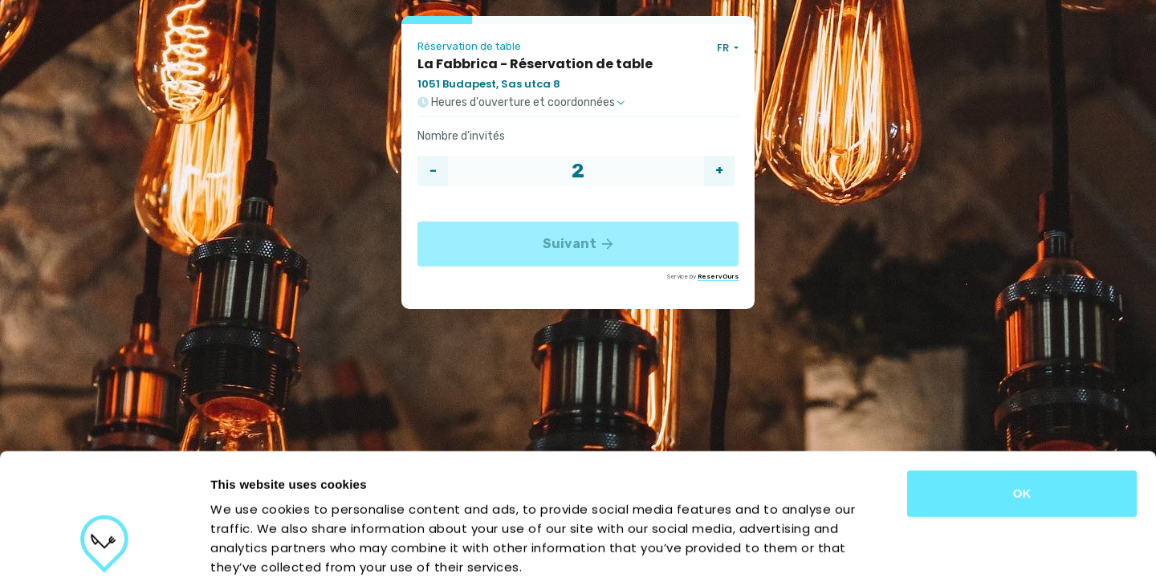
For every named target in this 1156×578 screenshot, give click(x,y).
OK (1022, 388)
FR (724, 47)
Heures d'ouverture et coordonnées (521, 102)
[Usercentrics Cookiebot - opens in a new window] (104, 547)
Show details (842, 546)
